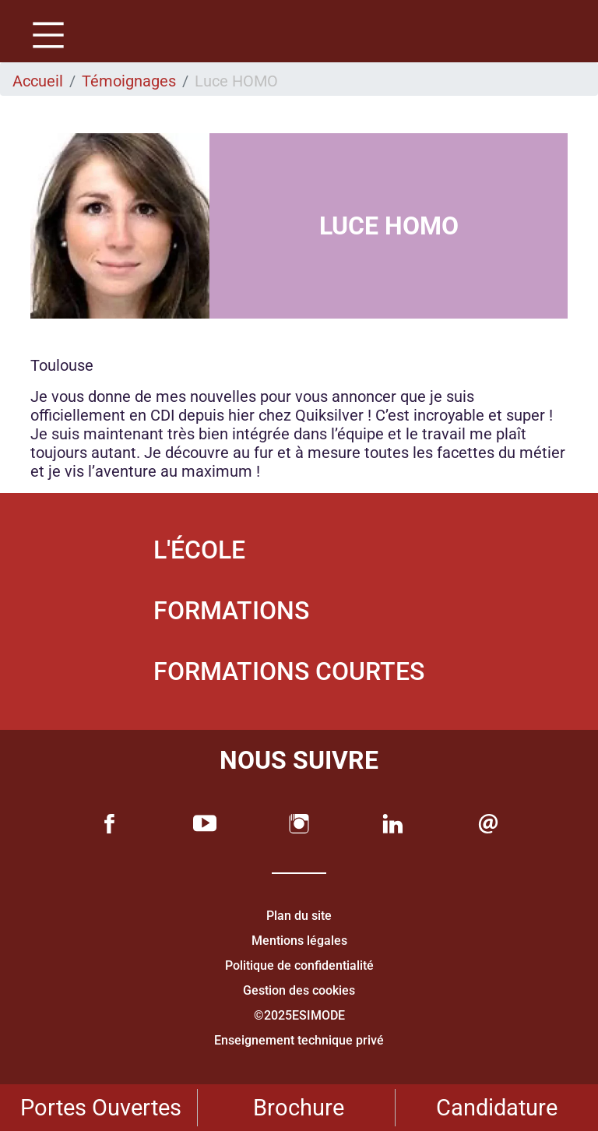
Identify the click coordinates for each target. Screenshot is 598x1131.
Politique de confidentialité (299, 965)
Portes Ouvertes (100, 1107)
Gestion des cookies (299, 990)
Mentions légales (299, 940)
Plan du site (299, 915)
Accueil (37, 81)
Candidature (497, 1107)
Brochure (298, 1107)
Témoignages (129, 81)
